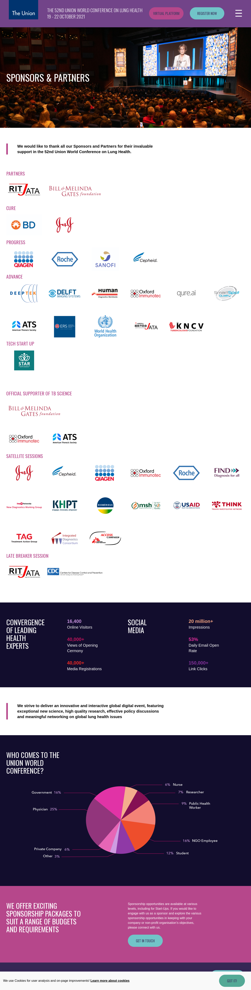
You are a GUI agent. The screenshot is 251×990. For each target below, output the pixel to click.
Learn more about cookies (109, 980)
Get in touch (145, 940)
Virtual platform (166, 13)
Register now (207, 13)
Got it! (232, 980)
